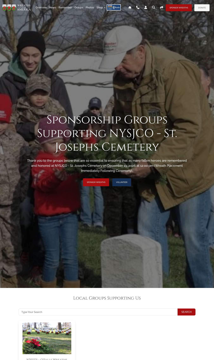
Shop (100, 7)
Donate (202, 8)
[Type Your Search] (98, 312)
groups (78, 7)
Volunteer (121, 182)
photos (90, 7)
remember (65, 7)
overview (41, 7)
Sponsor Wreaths (178, 8)
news (52, 7)
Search (186, 311)
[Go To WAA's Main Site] (130, 7)
